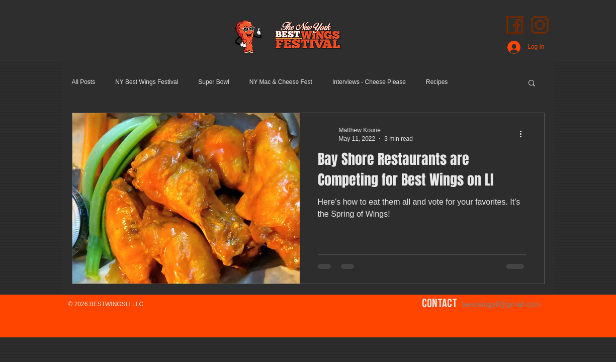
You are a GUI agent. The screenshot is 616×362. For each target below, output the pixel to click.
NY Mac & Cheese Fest (280, 81)
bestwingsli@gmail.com (501, 304)
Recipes (437, 81)
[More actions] (524, 134)
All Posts (84, 81)
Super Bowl (213, 81)
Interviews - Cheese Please (369, 81)
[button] (532, 83)
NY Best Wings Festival (146, 81)
